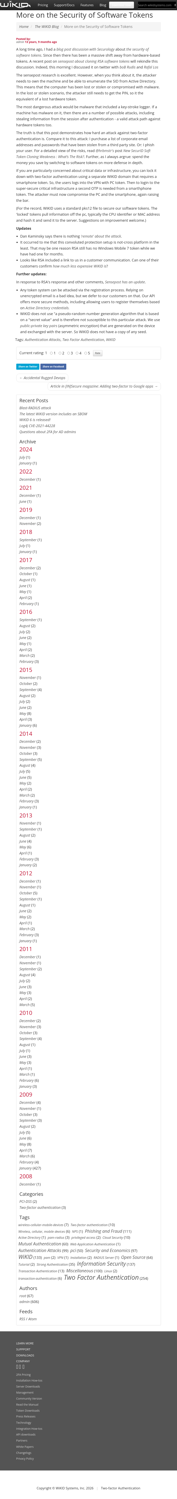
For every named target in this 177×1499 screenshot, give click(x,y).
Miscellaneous (79, 1270)
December (27, 479)
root (22, 1295)
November (27, 523)
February (26, 603)
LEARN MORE (25, 1343)
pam (47, 1257)
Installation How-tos (29, 1380)
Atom (32, 1318)
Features (87, 5)
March (24, 655)
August (24, 579)
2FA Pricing (23, 1375)
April (23, 597)
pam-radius (56, 1237)
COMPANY (23, 1361)
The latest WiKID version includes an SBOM (53, 413)
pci (73, 1250)
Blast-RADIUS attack (35, 407)
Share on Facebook (53, 366)
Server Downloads (28, 1386)
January (25, 463)
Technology (23, 1423)
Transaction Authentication (37, 1271)
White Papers (25, 1447)
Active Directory (29, 1237)
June (23, 501)
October (25, 573)
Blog (103, 5)
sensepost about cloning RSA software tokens (94, 61)
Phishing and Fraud (103, 1231)
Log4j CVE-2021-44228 (37, 425)
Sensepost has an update (125, 282)
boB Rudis (127, 67)
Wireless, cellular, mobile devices (41, 1231)
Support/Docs (64, 5)
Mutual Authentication (39, 1244)
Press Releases (26, 1416)
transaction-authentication (37, 1278)
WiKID (111, 339)
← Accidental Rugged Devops (42, 377)
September (28, 539)
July (22, 457)
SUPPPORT (23, 1349)
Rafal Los (151, 67)
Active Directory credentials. (47, 307)
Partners (22, 1440)
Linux (108, 1271)
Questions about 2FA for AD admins (47, 431)
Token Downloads (28, 1410)
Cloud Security (112, 1237)
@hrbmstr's (105, 150)
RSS (22, 1318)
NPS (75, 1231)
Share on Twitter (27, 366)
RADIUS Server (104, 1257)
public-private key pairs (38, 325)
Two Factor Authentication (83, 339)
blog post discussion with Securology (85, 49)
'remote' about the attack (101, 236)
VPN (60, 1257)
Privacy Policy (25, 1458)
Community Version (29, 1398)
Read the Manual (27, 1404)
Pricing (43, 5)
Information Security (101, 1263)
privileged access (83, 1237)
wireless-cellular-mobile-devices (40, 1225)
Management (25, 1392)
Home (24, 26)
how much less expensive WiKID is (79, 266)
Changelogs (23, 1453)
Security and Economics (107, 1250)
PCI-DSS (25, 1201)
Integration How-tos (29, 1429)
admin (20, 42)
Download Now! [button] (121, 5)
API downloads (26, 1434)
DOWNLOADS (25, 1355)
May (22, 591)
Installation (78, 1257)
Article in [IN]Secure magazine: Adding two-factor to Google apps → (104, 386)
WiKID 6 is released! (35, 419)
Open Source (133, 1257)
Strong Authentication (52, 1264)
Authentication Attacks (42, 339)
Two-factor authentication (40, 1207)
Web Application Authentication (92, 1244)
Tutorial (24, 1264)
